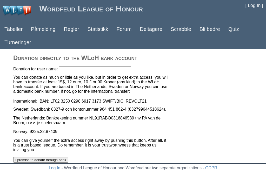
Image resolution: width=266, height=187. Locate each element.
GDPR (211, 168)
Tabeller (13, 29)
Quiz (233, 29)
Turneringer (17, 42)
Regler (71, 29)
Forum (124, 29)
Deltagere (151, 29)
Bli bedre (210, 29)
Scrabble (181, 29)
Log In (54, 168)
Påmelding (43, 29)
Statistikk (97, 29)
